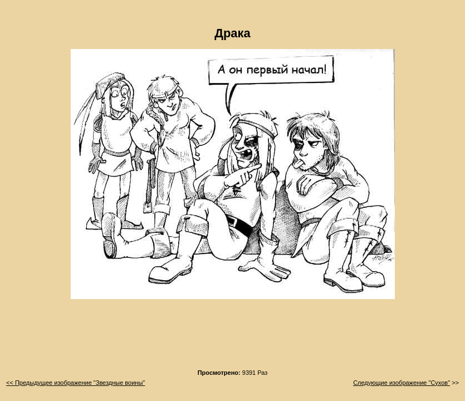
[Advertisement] (232, 337)
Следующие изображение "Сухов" (401, 382)
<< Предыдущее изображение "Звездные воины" (75, 382)
